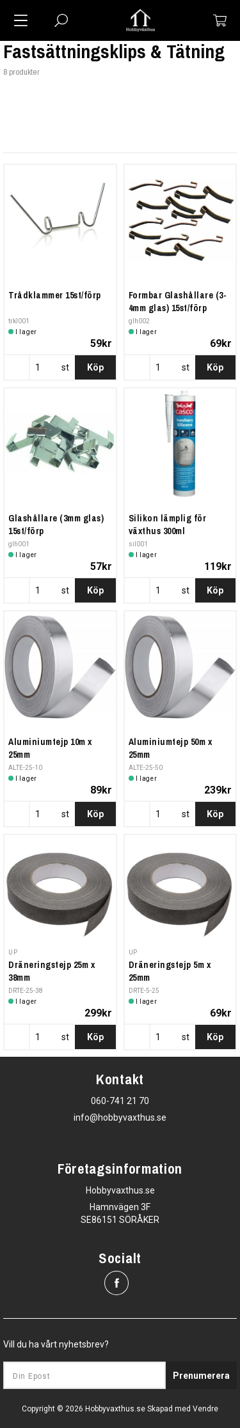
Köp (95, 367)
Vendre (205, 1408)
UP (12, 952)
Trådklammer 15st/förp (54, 295)
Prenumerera (201, 1375)
